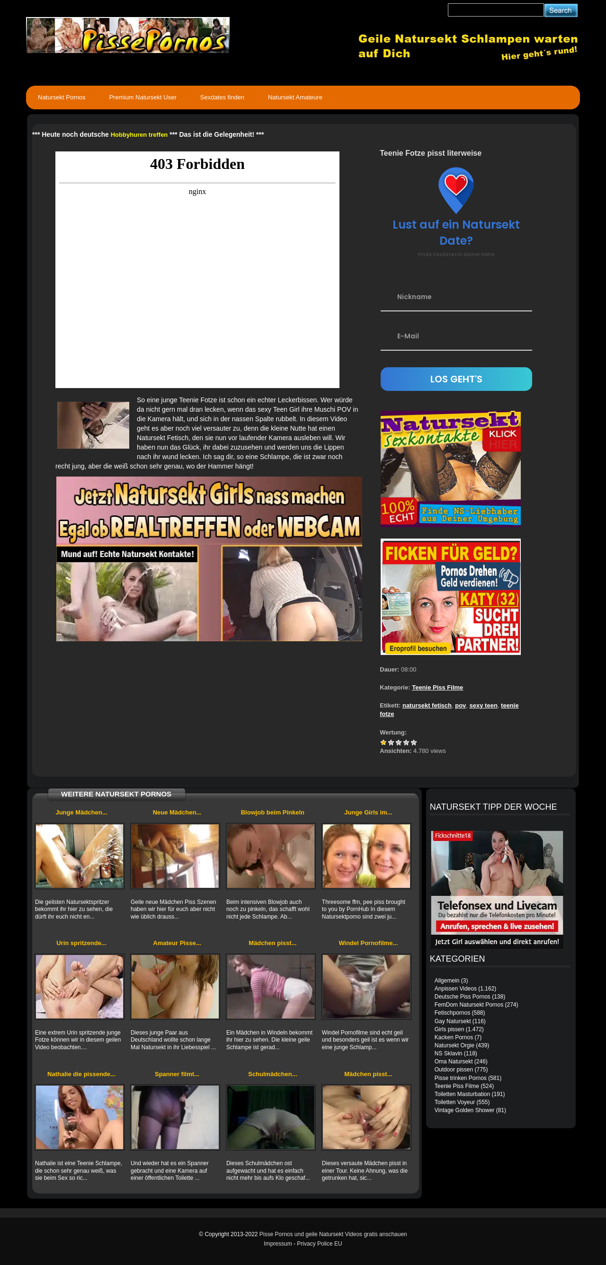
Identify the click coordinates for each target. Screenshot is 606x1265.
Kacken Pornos (454, 1037)
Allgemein (447, 980)
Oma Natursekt (454, 1061)
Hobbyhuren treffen (139, 134)
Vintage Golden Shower (465, 1110)
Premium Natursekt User (142, 97)
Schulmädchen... (272, 1074)
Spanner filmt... (177, 1074)
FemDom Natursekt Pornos (469, 1004)
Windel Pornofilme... (368, 943)
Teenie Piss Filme (437, 687)
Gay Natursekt (453, 1021)
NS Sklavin (449, 1053)
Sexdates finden (222, 97)
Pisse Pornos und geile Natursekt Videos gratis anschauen (333, 1234)
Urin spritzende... (81, 943)
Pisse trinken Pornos (461, 1078)
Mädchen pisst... (272, 943)
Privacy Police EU (319, 1243)
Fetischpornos (452, 1012)
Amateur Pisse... (177, 943)
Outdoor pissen (454, 1069)
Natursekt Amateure (295, 97)
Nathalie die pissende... (81, 1074)
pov (460, 705)
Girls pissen (449, 1029)
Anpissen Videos (456, 988)
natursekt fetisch (427, 705)
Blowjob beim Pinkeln (272, 812)
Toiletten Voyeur (455, 1102)
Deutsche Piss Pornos (462, 996)
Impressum (278, 1243)
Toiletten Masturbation (462, 1094)
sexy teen (484, 705)
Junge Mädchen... (81, 812)
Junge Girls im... (368, 812)
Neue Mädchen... (177, 812)
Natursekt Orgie (454, 1045)
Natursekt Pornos (61, 97)
